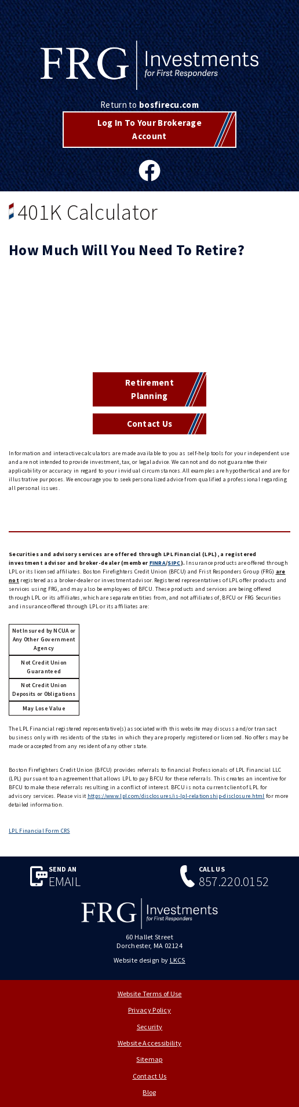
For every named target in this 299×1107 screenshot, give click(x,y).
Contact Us (150, 423)
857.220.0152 (234, 882)
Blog (149, 1092)
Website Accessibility (149, 1043)
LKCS (177, 960)
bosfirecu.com (169, 104)
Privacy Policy (149, 1010)
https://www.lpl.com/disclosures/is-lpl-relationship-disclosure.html (176, 796)
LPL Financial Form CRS (39, 830)
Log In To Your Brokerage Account (149, 129)
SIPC (173, 563)
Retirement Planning (149, 389)
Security (149, 1026)
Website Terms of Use (150, 993)
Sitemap (149, 1059)
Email (65, 882)
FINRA (158, 563)
